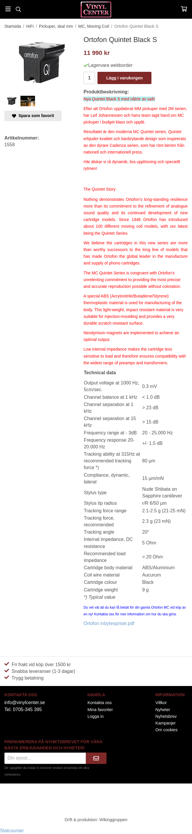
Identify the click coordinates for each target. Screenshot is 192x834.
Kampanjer (166, 723)
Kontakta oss (100, 702)
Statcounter (12, 830)
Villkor (161, 702)
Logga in (96, 716)
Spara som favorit (33, 115)
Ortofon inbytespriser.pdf (108, 623)
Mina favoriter (100, 709)
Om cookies (167, 729)
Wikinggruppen (114, 819)
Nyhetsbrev (166, 716)
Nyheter (163, 709)
